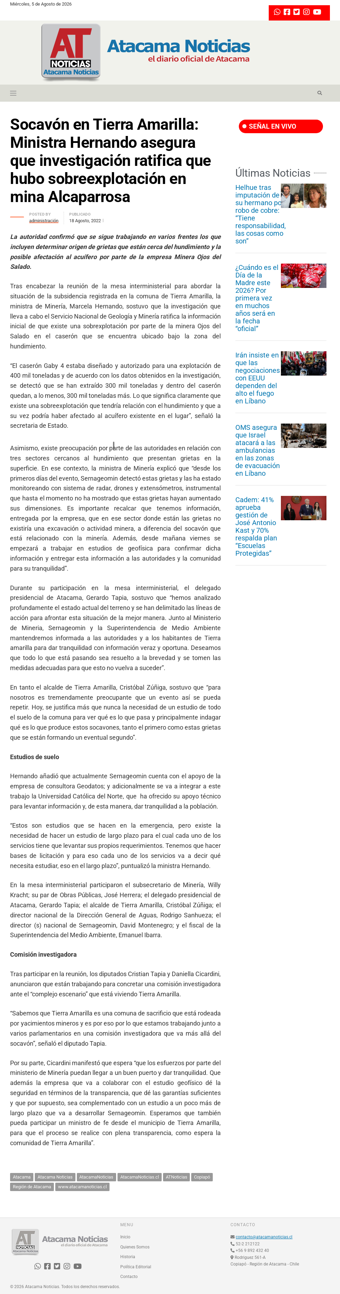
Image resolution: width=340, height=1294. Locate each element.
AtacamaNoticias (96, 1177)
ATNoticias (176, 1177)
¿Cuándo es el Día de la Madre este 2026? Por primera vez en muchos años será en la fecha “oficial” (256, 298)
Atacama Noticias (55, 1177)
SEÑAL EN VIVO (269, 126)
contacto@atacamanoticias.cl (264, 1237)
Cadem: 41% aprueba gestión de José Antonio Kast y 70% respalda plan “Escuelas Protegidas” (256, 526)
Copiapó (202, 1177)
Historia (127, 1256)
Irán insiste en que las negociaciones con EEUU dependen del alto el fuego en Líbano (257, 378)
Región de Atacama (32, 1186)
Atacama (22, 1177)
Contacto (129, 1276)
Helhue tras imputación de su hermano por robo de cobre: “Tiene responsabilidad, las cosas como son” (260, 214)
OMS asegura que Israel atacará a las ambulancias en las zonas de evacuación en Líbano (257, 450)
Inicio (125, 1237)
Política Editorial (135, 1266)
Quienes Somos (134, 1247)
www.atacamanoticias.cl (82, 1186)
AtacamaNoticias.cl (139, 1177)
